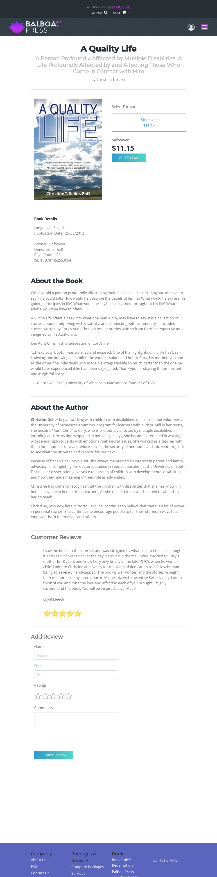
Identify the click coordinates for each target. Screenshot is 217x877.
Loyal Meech (53, 599)
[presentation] (68, 738)
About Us (39, 859)
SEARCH (99, 13)
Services (78, 873)
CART (119, 13)
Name (39, 646)
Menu (205, 27)
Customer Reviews (56, 537)
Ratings (40, 685)
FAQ (34, 866)
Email (38, 665)
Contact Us (40, 872)
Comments (43, 707)
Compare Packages (87, 866)
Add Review (47, 637)
